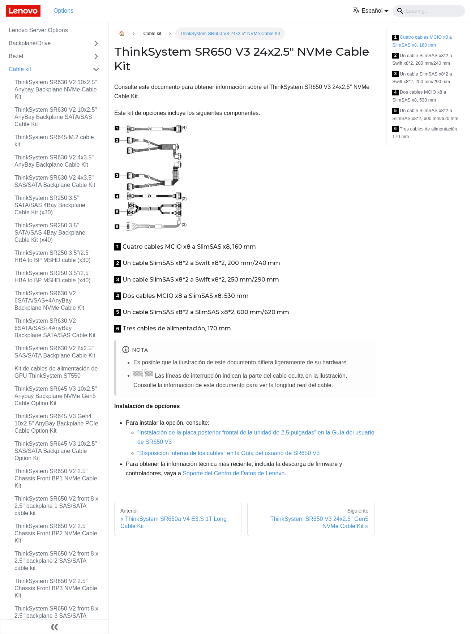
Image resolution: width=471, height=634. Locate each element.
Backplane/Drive (30, 43)
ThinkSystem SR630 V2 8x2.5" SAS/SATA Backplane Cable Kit (54, 352)
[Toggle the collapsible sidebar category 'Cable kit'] (96, 69)
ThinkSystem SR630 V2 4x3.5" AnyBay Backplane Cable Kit (54, 161)
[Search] (429, 11)
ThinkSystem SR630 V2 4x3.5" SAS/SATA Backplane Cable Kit (54, 181)
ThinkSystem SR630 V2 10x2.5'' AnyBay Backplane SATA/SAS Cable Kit (55, 117)
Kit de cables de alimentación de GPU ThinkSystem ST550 (56, 372)
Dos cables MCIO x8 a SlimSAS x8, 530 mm (419, 96)
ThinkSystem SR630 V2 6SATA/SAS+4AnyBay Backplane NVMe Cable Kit (49, 300)
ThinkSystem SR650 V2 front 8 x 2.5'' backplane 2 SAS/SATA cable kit (56, 561)
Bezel (16, 56)
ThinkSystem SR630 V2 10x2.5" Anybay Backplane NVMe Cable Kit (55, 89)
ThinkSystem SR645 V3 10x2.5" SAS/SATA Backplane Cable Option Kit (55, 451)
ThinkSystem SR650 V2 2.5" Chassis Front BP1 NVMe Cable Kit (55, 478)
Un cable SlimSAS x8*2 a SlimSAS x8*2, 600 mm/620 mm (425, 114)
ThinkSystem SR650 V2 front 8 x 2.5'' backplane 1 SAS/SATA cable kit (56, 506)
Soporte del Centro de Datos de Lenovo (233, 473)
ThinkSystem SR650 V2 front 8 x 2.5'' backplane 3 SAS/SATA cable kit (56, 615)
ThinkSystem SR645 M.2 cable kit (54, 140)
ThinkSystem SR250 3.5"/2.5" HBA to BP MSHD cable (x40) (52, 276)
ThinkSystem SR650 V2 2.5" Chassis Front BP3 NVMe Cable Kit (55, 588)
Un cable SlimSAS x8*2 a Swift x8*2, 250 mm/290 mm (422, 78)
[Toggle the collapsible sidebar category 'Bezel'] (96, 56)
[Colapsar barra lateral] (54, 627)
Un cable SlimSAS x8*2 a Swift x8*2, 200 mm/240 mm (422, 59)
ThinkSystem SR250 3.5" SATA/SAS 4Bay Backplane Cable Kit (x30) (49, 205)
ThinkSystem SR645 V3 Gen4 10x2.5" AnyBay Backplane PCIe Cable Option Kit (56, 423)
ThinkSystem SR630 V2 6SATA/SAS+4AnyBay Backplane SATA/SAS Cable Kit (54, 328)
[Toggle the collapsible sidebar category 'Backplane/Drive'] (96, 43)
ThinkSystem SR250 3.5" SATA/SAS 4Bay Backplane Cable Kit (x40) (49, 232)
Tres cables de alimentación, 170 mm (425, 133)
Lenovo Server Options (38, 30)
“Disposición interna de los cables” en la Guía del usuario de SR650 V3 (228, 453)
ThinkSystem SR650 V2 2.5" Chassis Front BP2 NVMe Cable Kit (55, 533)
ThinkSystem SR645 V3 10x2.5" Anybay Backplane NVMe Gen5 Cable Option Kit (55, 396)
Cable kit (20, 69)
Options (63, 11)
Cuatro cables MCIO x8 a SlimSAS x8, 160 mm (422, 41)
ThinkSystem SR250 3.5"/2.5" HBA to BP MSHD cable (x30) (52, 256)
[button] (370, 11)
